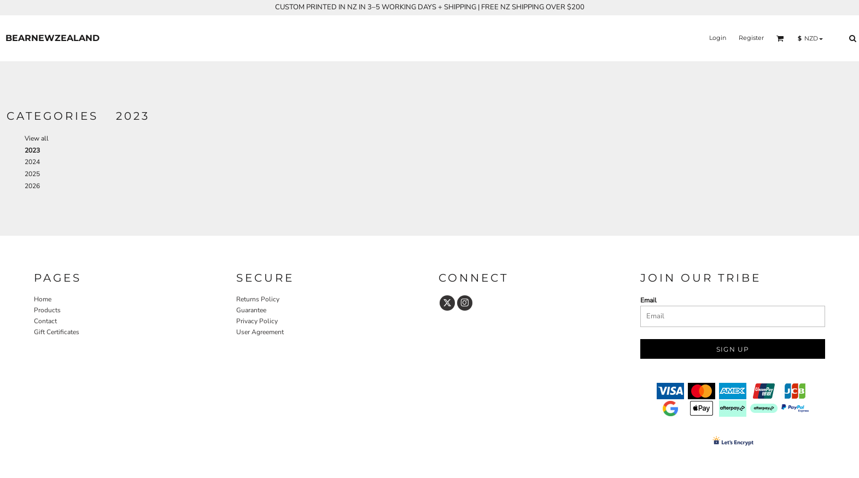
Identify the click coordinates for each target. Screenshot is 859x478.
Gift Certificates (56, 332)
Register (751, 38)
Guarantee (251, 310)
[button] (780, 38)
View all (37, 138)
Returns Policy (257, 299)
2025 (32, 174)
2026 (32, 186)
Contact (45, 321)
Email (648, 300)
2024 (32, 162)
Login (717, 38)
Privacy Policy (257, 321)
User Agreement (260, 332)
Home (42, 299)
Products (47, 310)
